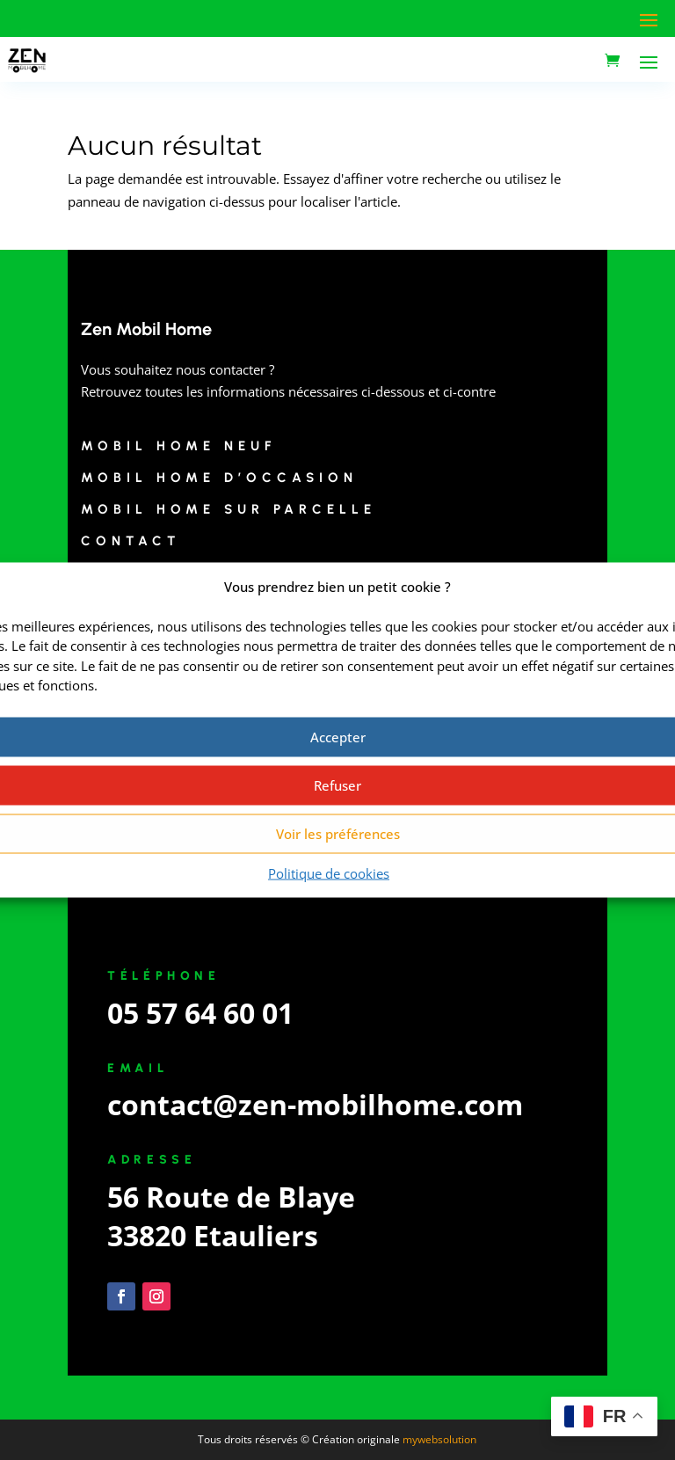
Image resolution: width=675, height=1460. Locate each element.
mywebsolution (439, 1439)
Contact (130, 541)
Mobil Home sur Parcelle (228, 509)
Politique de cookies (328, 872)
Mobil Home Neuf (178, 446)
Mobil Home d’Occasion (219, 477)
